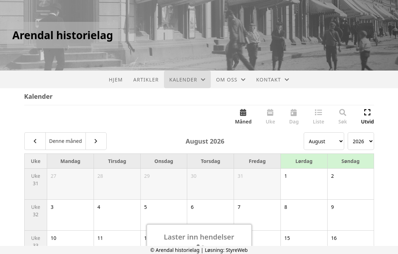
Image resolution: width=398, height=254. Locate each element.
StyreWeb (237, 250)
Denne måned (65, 141)
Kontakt (272, 79)
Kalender (187, 79)
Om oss (231, 79)
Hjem (115, 79)
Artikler (146, 79)
